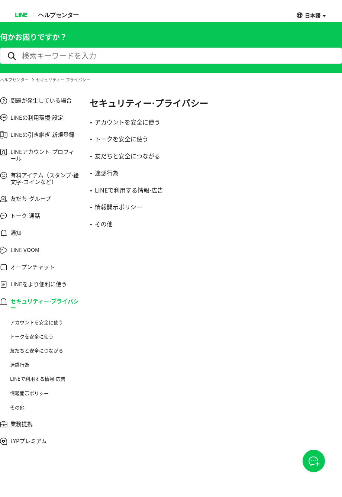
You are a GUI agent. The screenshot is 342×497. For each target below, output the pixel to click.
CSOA (313, 461)
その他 (17, 407)
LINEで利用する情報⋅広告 (37, 378)
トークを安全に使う (32, 336)
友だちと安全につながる (36, 350)
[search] (171, 56)
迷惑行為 (19, 364)
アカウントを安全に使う (36, 322)
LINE (21, 15)
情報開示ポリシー (29, 393)
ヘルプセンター (58, 15)
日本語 (312, 15)
